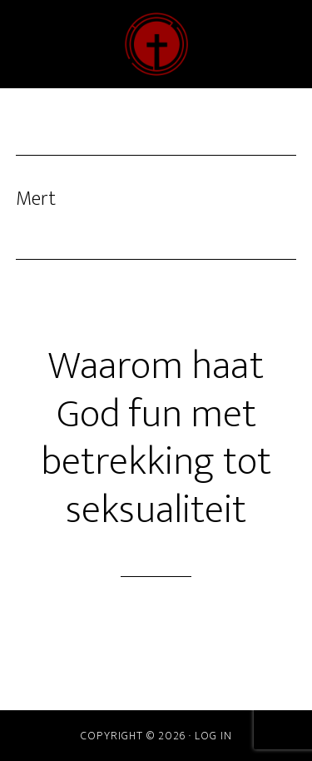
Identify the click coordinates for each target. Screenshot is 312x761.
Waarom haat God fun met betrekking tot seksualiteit (156, 438)
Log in (213, 735)
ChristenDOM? (156, 44)
